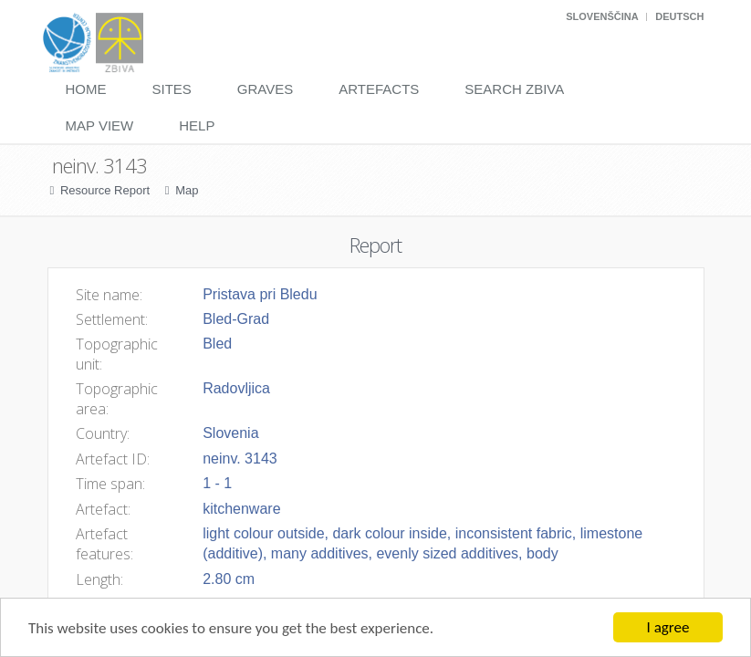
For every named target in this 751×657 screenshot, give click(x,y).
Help (196, 125)
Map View (100, 125)
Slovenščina (602, 16)
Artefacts (379, 89)
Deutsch (679, 16)
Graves (265, 89)
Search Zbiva (514, 89)
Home (86, 89)
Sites (172, 89)
